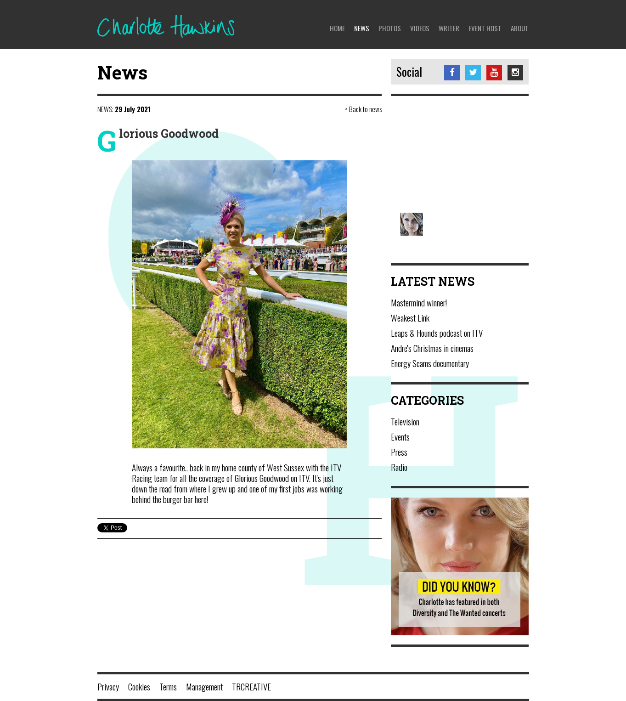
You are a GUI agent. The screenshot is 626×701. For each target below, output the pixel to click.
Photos (389, 28)
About (520, 28)
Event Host (485, 28)
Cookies (139, 686)
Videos (419, 28)
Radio (399, 466)
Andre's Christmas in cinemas (432, 347)
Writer (449, 28)
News (361, 28)
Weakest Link (410, 317)
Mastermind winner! (419, 302)
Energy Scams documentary (430, 362)
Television (405, 421)
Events (400, 436)
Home (337, 28)
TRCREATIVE (251, 686)
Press (399, 451)
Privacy (108, 686)
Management (204, 686)
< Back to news (363, 109)
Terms (168, 686)
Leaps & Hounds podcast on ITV (437, 332)
